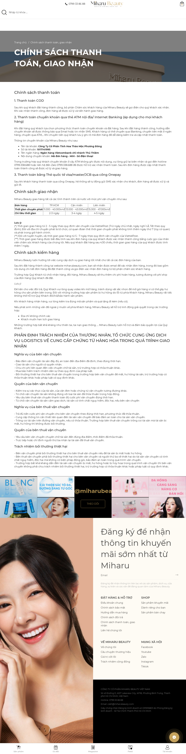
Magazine (93, 751)
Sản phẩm (19, 751)
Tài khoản (167, 751)
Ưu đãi (56, 751)
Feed (130, 751)
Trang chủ (20, 42)
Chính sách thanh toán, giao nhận (51, 42)
